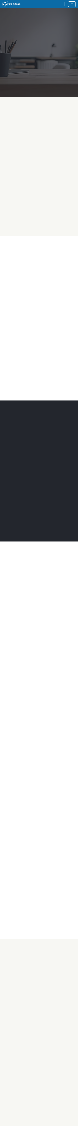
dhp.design (14, 3)
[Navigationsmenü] (72, 4)
